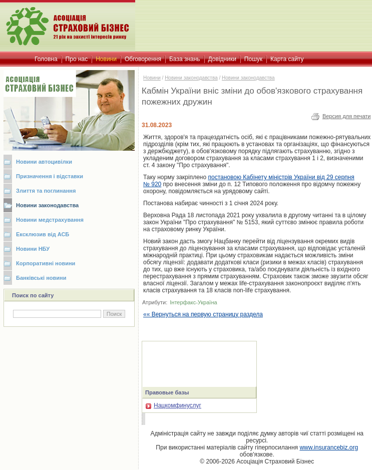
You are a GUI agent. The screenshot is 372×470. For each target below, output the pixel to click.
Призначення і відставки (49, 176)
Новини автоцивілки (44, 162)
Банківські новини (41, 278)
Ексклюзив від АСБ (42, 234)
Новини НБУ (33, 249)
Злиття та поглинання (46, 191)
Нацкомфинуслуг (173, 405)
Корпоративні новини (45, 263)
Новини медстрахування (50, 220)
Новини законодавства (47, 205)
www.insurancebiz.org (328, 447)
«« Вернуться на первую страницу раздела (203, 314)
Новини (152, 78)
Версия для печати (346, 116)
